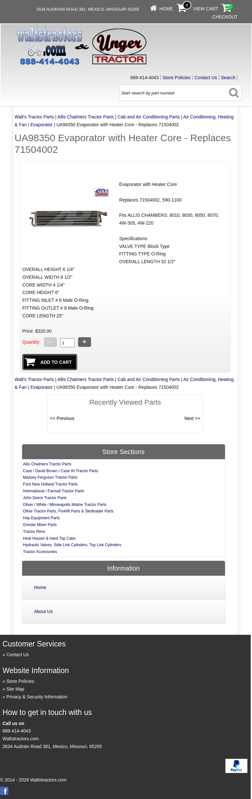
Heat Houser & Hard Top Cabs (49, 538)
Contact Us (205, 77)
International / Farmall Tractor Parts (53, 491)
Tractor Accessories (40, 551)
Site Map (15, 689)
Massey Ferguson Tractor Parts (50, 477)
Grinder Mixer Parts (40, 524)
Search (228, 77)
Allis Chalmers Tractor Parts (86, 116)
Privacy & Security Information (36, 696)
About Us (43, 611)
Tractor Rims (34, 531)
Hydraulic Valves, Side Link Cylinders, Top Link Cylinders (72, 545)
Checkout (225, 16)
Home (166, 8)
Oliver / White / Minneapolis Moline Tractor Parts (65, 504)
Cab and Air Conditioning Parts (148, 116)
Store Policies (177, 77)
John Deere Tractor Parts (45, 498)
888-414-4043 (17, 730)
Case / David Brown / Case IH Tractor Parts (60, 471)
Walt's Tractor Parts (34, 116)
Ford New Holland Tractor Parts (50, 484)
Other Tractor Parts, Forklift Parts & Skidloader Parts (68, 511)
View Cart (206, 8)
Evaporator (42, 124)
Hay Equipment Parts (41, 518)
